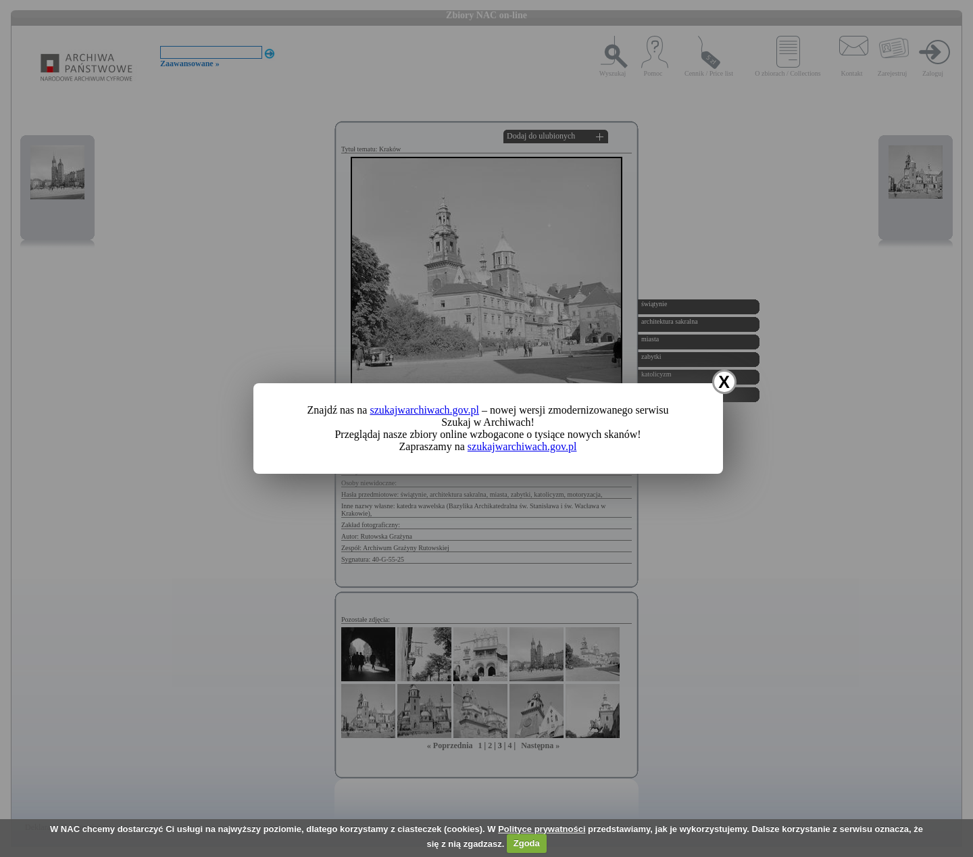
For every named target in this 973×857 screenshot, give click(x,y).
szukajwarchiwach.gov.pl (424, 410)
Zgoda (527, 843)
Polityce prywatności (541, 829)
